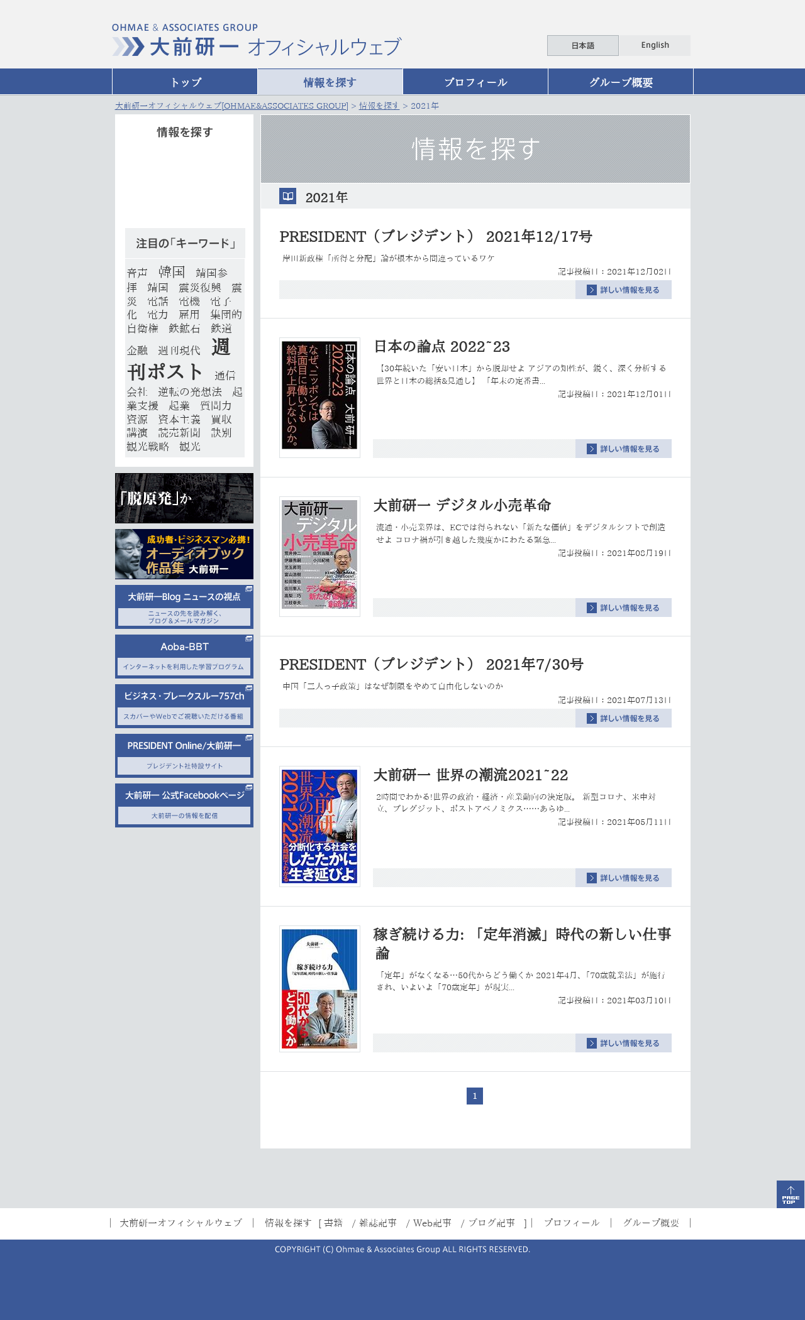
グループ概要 (621, 82)
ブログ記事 (491, 1223)
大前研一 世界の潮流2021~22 (470, 775)
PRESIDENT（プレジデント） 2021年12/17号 (435, 236)
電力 (158, 314)
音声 (137, 273)
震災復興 (200, 287)
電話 (158, 301)
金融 (137, 350)
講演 (137, 432)
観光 (190, 446)
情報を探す (330, 82)
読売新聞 (179, 432)
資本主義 (179, 419)
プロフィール (475, 82)
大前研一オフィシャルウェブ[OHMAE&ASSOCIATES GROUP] (231, 106)
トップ (185, 82)
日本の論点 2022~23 (441, 346)
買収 (221, 419)
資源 (137, 419)
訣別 (221, 432)
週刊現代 (179, 350)
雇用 (189, 314)
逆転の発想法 (190, 391)
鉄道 (221, 328)
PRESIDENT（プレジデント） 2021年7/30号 (431, 664)
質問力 (216, 405)
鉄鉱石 (185, 328)
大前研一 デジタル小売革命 (462, 505)
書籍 (333, 1223)
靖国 (158, 287)
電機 (189, 301)
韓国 (172, 272)
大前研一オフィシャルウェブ (180, 1223)
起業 (179, 405)
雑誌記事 (378, 1223)
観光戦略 (147, 446)
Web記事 (432, 1223)
